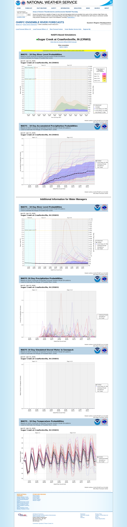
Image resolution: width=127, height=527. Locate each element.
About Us (97, 517)
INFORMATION (65, 8)
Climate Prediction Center (23, 498)
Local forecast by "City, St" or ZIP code (22, 12)
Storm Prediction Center (22, 507)
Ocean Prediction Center (22, 504)
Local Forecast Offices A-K (23, 29)
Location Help (21, 17)
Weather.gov (19, 24)
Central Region (36, 496)
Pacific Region (36, 498)
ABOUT (106, 8)
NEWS (88, 8)
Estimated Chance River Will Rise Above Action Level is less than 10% (63, 50)
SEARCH (97, 8)
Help (81, 516)
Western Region (36, 500)
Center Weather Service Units (73, 29)
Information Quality (84, 515)
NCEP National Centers (21, 495)
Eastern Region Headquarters (30, 24)
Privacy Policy (98, 514)
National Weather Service (39, 516)
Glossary (82, 517)
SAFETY (53, 8)
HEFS (66, 47)
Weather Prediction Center (23, 508)
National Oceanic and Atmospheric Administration (44, 515)
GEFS (61, 47)
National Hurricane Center (23, 501)
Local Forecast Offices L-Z (40, 29)
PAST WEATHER (42, 8)
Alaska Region (36, 495)
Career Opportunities (100, 518)
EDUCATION (77, 8)
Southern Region (37, 499)
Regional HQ (86, 29)
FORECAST (28, 8)
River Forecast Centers (56, 29)
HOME (19, 8)
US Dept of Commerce (38, 514)
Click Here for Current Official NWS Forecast (63, 42)
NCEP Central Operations (23, 503)
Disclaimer (82, 514)
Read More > (71, 17)
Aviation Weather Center (22, 497)
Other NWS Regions (39, 494)
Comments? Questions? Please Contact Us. (43, 523)
